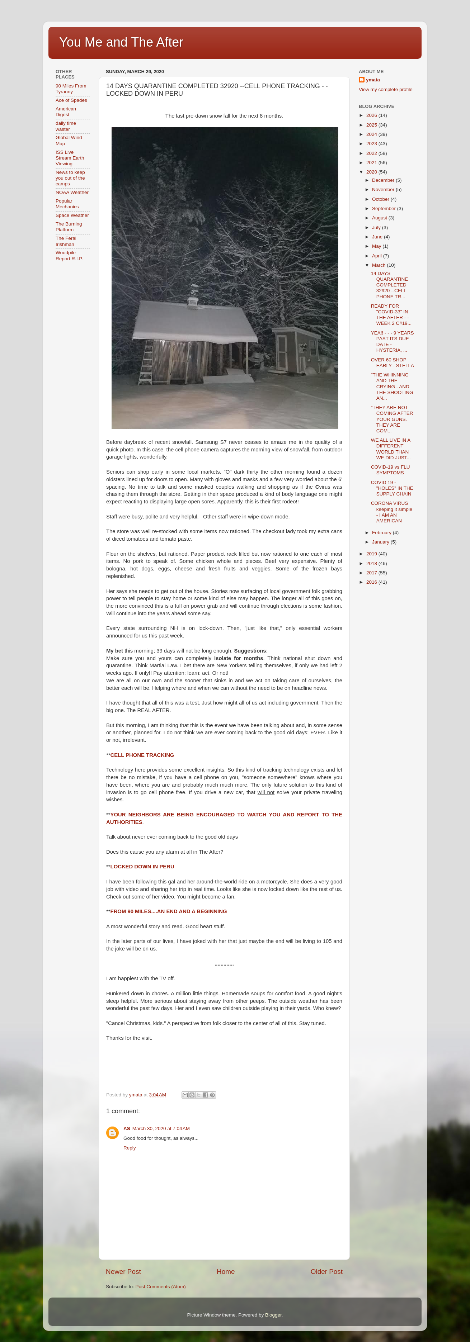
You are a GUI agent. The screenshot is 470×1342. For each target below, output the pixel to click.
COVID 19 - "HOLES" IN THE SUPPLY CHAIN (392, 488)
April (377, 256)
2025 (372, 125)
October (381, 199)
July (377, 227)
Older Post (327, 1271)
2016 (372, 582)
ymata (373, 79)
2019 (372, 553)
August (380, 217)
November (384, 189)
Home (226, 1271)
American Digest (66, 111)
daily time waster (66, 126)
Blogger (273, 1315)
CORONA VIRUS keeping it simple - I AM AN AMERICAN (392, 512)
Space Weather (72, 215)
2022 (372, 153)
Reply (129, 1148)
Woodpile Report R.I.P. (69, 255)
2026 (372, 115)
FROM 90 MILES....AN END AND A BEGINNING (169, 911)
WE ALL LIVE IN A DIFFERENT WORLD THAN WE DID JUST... (391, 448)
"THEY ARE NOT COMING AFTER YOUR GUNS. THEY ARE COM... (392, 419)
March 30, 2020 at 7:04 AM (161, 1128)
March (379, 265)
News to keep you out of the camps (70, 178)
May (377, 246)
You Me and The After (121, 42)
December (384, 180)
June (378, 237)
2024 (372, 134)
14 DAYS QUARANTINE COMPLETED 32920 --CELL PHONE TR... (389, 285)
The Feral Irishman (66, 241)
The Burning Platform (69, 226)
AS (126, 1128)
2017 (372, 572)
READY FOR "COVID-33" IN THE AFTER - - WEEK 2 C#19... (391, 314)
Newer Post (123, 1271)
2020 (372, 172)
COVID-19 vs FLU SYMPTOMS (390, 469)
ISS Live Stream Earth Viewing (70, 158)
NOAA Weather (72, 192)
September (384, 208)
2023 (372, 143)
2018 (372, 563)
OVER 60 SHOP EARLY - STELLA (392, 362)
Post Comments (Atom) (161, 1286)
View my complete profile (386, 89)
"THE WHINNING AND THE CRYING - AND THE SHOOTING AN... (392, 386)
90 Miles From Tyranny (71, 88)
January (381, 542)
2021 (372, 162)
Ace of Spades (71, 100)
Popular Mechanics (67, 203)
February (382, 532)
